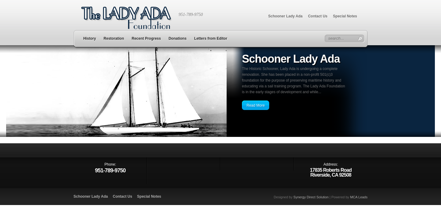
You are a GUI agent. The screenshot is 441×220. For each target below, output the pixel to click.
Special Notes (345, 16)
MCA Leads (359, 197)
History (89, 38)
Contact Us (317, 16)
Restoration (114, 38)
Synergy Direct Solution (311, 197)
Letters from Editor (210, 38)
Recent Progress (146, 38)
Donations (177, 38)
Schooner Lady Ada (285, 16)
